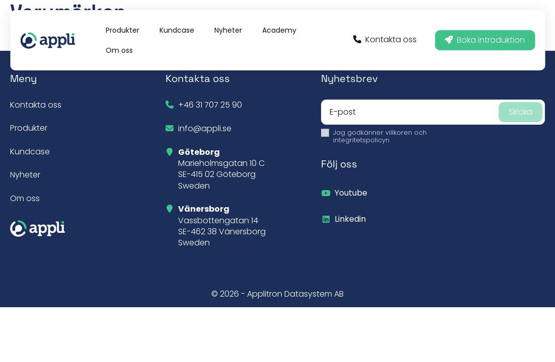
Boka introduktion (485, 40)
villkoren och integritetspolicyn (380, 136)
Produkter (28, 128)
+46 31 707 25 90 (210, 105)
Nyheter (25, 174)
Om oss (25, 198)
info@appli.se (204, 128)
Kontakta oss (385, 39)
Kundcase (30, 151)
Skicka (520, 112)
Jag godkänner (380, 136)
